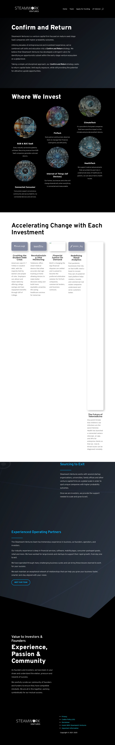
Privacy (64, 716)
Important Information (70, 728)
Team (72, 9)
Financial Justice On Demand (57, 257)
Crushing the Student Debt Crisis (20, 257)
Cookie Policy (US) (68, 719)
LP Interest (96, 9)
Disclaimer (66, 722)
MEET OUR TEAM (20, 582)
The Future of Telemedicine (95, 415)
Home (65, 9)
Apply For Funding (83, 9)
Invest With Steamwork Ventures (74, 725)
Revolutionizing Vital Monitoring (38, 257)
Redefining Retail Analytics (76, 257)
